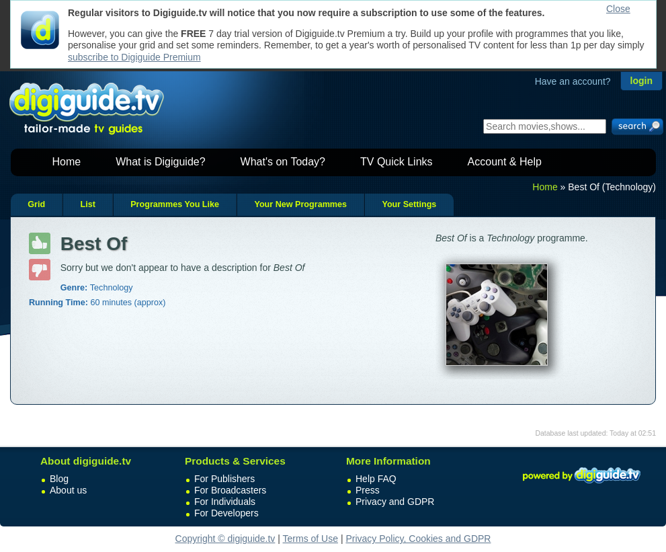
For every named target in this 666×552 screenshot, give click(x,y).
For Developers (226, 513)
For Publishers (224, 478)
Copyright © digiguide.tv (225, 538)
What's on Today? (283, 161)
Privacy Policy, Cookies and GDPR (418, 538)
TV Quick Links (396, 161)
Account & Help (505, 161)
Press (368, 490)
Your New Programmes (300, 204)
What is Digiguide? (160, 161)
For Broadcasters (230, 490)
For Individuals (224, 501)
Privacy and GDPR (395, 501)
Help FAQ (376, 478)
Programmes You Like (174, 204)
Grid (36, 204)
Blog (59, 478)
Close (618, 8)
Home (66, 161)
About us (68, 490)
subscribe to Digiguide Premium (134, 57)
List (87, 204)
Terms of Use (310, 538)
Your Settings (409, 204)
